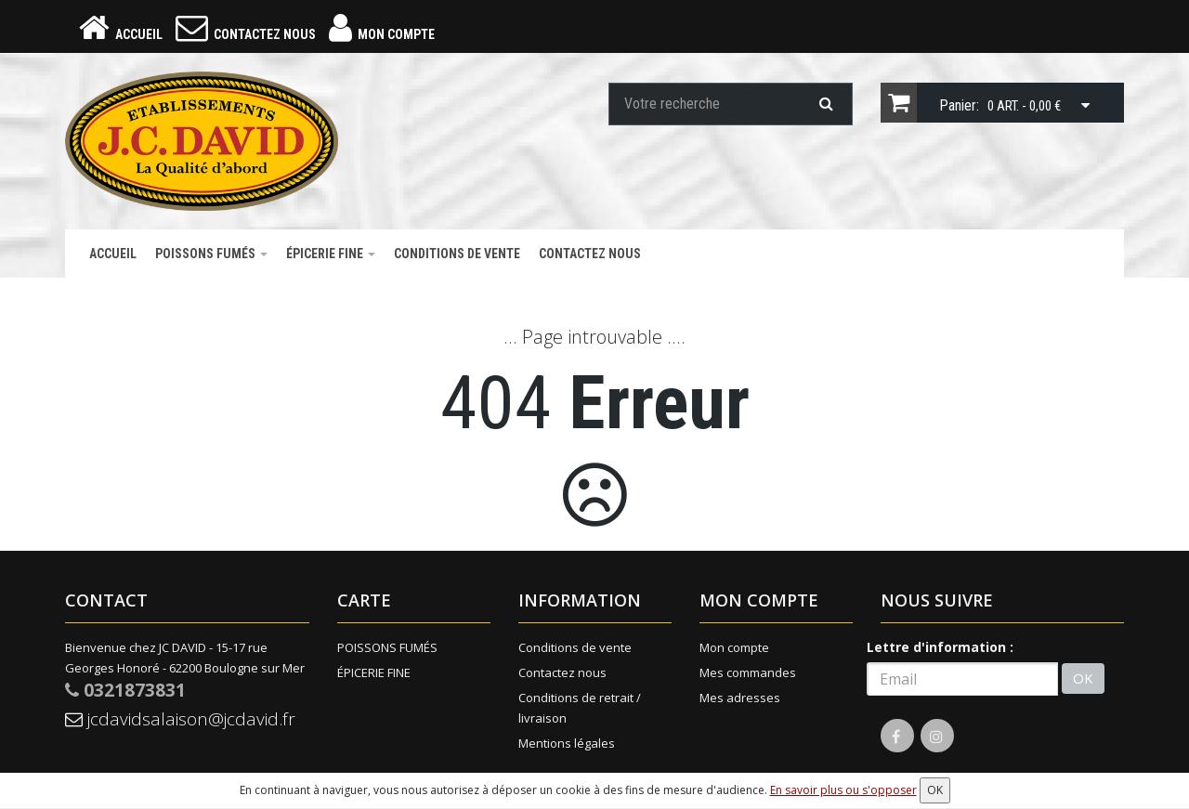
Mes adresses (739, 699)
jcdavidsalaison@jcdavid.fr (184, 722)
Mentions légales (566, 745)
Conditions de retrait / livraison (579, 709)
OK (1083, 681)
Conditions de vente (457, 255)
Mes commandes (747, 674)
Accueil (113, 255)
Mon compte (734, 649)
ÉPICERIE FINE (330, 255)
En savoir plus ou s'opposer (843, 790)
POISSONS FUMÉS (211, 255)
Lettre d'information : (940, 649)
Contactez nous (590, 255)
